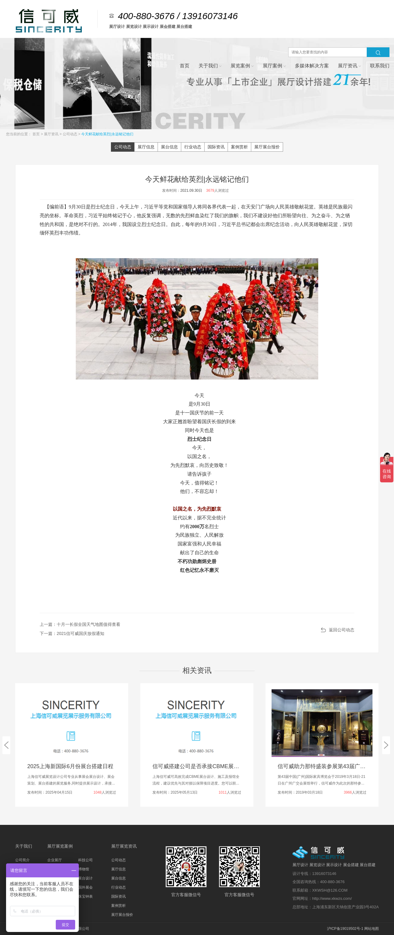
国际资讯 (216, 146)
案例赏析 (239, 146)
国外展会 (85, 887)
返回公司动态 (341, 629)
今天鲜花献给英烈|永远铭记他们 (107, 134)
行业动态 (192, 146)
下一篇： (72, 633)
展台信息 (169, 146)
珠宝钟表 (85, 896)
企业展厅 (54, 860)
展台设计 (85, 878)
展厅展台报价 (267, 146)
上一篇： (80, 624)
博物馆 (83, 869)
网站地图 (371, 929)
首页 (36, 134)
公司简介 (22, 860)
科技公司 (85, 860)
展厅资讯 (51, 134)
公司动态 (70, 134)
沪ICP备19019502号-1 (345, 929)
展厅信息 (146, 146)
